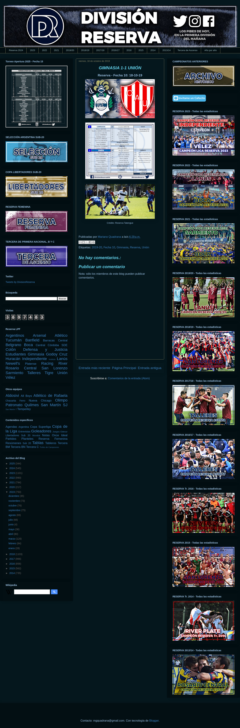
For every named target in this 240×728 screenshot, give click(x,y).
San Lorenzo (54, 368)
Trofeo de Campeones (49, 447)
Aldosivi (12, 395)
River (62, 363)
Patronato (14, 405)
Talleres (34, 373)
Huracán (13, 359)
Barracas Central (55, 340)
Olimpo (61, 400)
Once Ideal (59, 435)
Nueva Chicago (40, 400)
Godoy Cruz (56, 354)
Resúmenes (13, 443)
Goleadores (41, 431)
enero (12, 548)
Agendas (11, 426)
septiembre (15, 510)
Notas (46, 435)
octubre (13, 505)
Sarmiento (14, 373)
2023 (32, 50)
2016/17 (115, 50)
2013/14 (166, 50)
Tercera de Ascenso (187, 50)
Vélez (10, 377)
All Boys (26, 396)
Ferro (22, 400)
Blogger (154, 720)
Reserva (135, 247)
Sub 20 (27, 443)
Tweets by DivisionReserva (20, 282)
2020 (12, 487)
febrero (13, 543)
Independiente (34, 359)
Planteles (27, 438)
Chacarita (11, 400)
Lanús (62, 359)
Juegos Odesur (60, 432)
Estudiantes (16, 354)
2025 (12, 463)
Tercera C (32, 447)
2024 (12, 468)
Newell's (13, 363)
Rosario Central (21, 368)
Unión (145, 247)
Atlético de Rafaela (50, 395)
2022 (44, 50)
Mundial (36, 435)
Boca (28, 345)
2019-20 (97, 247)
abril (11, 534)
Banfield (32, 340)
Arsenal (39, 335)
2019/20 (70, 50)
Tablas (38, 443)
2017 (12, 558)
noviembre (15, 500)
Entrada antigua (149, 368)
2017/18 (100, 50)
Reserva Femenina (52, 438)
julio (11, 519)
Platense (30, 363)
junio (11, 524)
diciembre (14, 496)
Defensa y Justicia (45, 349)
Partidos (11, 438)
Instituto (52, 359)
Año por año (210, 50)
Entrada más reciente (94, 368)
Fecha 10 (109, 247)
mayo (12, 529)
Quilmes (32, 405)
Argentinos (15, 335)
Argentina (23, 426)
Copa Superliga (40, 426)
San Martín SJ (54, 405)
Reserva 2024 (16, 50)
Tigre (49, 373)
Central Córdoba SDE (51, 345)
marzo (12, 538)
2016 (128, 50)
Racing (47, 363)
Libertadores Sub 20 (18, 435)
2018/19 (85, 50)
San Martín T (11, 409)
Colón (11, 349)
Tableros (50, 443)
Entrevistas (24, 431)
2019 (12, 492)
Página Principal (124, 368)
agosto (13, 515)
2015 (140, 50)
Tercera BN (18, 447)
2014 (152, 50)
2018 (12, 554)
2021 (56, 50)
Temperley (24, 409)
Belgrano (13, 345)
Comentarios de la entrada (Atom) (129, 378)
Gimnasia (123, 247)
